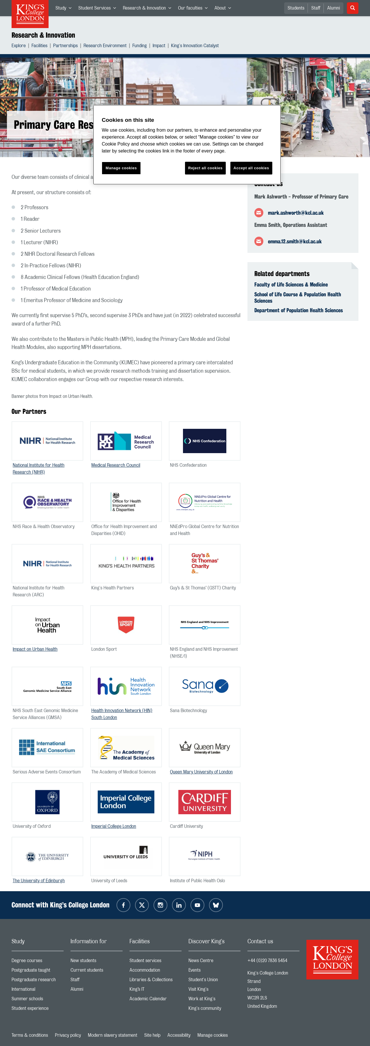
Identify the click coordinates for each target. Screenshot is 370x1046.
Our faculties (194, 9)
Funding (139, 46)
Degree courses (38, 962)
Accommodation (156, 971)
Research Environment (105, 46)
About (224, 9)
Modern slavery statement (112, 1035)
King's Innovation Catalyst (195, 46)
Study (65, 9)
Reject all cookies (205, 168)
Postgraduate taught (38, 971)
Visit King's (214, 990)
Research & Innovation (149, 9)
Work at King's (214, 1000)
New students (97, 962)
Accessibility (178, 1035)
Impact (159, 46)
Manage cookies (212, 1035)
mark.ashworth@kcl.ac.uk (296, 212)
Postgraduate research (38, 981)
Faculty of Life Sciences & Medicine (291, 284)
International (38, 990)
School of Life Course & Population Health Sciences (297, 297)
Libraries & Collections (156, 981)
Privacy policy (68, 1035)
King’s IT (156, 990)
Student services (156, 962)
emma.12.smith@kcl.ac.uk (295, 241)
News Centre (214, 962)
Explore (19, 46)
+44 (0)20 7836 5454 (267, 960)
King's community (214, 1009)
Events (214, 971)
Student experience (38, 1009)
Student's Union (214, 981)
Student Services (98, 9)
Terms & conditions (30, 1035)
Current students (97, 971)
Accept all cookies (251, 168)
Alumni (333, 8)
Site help (152, 1035)
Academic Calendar (156, 1000)
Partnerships (65, 46)
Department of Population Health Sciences (298, 310)
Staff (315, 8)
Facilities (39, 46)
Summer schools (38, 1000)
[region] (187, 145)
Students (296, 8)
